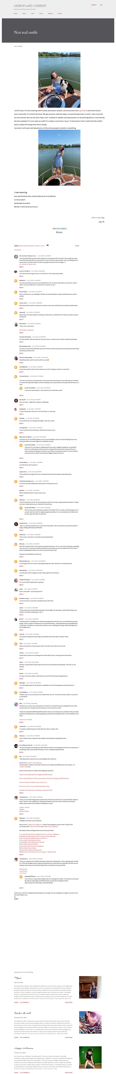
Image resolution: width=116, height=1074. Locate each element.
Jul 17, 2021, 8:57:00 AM (36, 692)
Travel (41, 13)
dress (26, 245)
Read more (68, 1002)
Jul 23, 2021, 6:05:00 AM (29, 756)
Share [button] (77, 245)
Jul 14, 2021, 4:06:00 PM (39, 437)
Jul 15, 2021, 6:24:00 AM (33, 500)
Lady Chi (21, 634)
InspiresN (22, 312)
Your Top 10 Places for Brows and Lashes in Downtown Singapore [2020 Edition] (44, 778)
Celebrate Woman (24, 579)
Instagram (30, 330)
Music (18, 978)
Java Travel (22, 873)
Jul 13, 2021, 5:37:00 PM (33, 312)
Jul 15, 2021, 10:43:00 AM (38, 561)
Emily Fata (22, 534)
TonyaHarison (23, 797)
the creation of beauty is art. (27, 256)
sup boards (83, 110)
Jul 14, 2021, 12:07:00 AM (41, 357)
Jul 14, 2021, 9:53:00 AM (33, 399)
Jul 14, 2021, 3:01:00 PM (32, 418)
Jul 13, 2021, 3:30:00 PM (35, 303)
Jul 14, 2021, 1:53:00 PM (34, 409)
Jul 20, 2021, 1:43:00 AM (40, 745)
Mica (20, 703)
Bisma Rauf (22, 323)
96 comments (24, 1002)
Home (15, 13)
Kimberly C (22, 280)
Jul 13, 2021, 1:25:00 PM (35, 291)
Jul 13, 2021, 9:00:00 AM (38, 271)
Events (60, 13)
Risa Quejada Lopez (25, 346)
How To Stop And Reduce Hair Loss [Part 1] (33, 782)
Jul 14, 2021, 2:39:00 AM (35, 367)
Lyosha (37, 245)
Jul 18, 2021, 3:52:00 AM (30, 703)
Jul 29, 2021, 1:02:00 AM (33, 818)
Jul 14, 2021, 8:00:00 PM (34, 471)
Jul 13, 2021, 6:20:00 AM (44, 256)
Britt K (21, 619)
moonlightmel (23, 367)
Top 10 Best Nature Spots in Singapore (32, 846)
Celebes (21, 809)
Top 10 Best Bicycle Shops (28, 848)
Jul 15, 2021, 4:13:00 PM (38, 579)
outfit (42, 245)
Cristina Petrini (23, 376)
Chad (20, 643)
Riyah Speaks (23, 570)
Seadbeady (22, 409)
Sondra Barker (23, 462)
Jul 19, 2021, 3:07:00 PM (33, 736)
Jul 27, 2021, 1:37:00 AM (36, 797)
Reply (21, 267)
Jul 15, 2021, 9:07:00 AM (43, 507)
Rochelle (21, 418)
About (24, 13)
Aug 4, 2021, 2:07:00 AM (36, 858)
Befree (21, 245)
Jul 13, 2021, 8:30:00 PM (39, 337)
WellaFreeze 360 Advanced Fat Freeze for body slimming (37, 836)
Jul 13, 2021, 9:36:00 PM (39, 346)
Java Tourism (23, 871)
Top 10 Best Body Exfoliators (29, 844)
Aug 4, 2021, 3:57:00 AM (44, 876)
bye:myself (22, 399)
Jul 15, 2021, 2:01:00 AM (43, 445)
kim (20, 756)
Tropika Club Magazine (34, 763)
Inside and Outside (30, 6)
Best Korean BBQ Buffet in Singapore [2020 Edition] (36, 774)
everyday (31, 245)
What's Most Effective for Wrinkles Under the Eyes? (36, 790)
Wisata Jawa (23, 869)
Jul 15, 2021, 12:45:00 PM (35, 570)
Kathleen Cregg (24, 598)
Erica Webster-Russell (25, 745)
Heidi (21, 589)
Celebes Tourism (24, 807)
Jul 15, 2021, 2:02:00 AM (43, 388)
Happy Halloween (23, 1048)
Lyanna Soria (23, 471)
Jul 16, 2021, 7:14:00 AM (30, 643)
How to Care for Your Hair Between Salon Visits (34, 786)
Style (32, 13)
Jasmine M (22, 726)
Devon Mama (23, 291)
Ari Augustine (23, 427)
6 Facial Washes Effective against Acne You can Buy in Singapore (39, 834)
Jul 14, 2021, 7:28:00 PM (36, 462)
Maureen (22, 544)
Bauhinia (21, 490)
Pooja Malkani (23, 692)
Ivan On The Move (24, 271)
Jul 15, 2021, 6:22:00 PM (30, 589)
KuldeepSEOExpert (30, 876)
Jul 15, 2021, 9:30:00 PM (36, 598)
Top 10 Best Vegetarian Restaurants (31, 850)
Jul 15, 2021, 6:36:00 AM (35, 523)
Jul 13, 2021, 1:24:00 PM (33, 280)
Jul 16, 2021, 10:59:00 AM (31, 662)
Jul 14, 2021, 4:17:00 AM (36, 376)
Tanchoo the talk (22, 1013)
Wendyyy (22, 818)
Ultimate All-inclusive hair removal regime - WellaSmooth (38, 852)
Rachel (21, 673)
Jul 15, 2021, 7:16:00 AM (33, 534)
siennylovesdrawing (25, 337)
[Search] (93, 5)
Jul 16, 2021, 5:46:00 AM (31, 607)
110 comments (25, 1037)
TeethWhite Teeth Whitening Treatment (32, 842)
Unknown (22, 500)
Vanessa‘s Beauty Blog (25, 357)
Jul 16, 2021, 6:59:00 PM (31, 673)
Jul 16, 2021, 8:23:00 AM (32, 653)
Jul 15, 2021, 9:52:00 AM (32, 544)
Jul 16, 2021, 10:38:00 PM (34, 683)
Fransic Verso (23, 303)
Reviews (50, 13)
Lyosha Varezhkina (30, 388)
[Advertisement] (27, 950)
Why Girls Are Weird (25, 437)
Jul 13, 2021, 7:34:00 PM (34, 323)
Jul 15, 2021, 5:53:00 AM (32, 490)
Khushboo (22, 683)
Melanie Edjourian (24, 561)
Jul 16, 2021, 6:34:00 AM (32, 619)
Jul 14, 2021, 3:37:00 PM (35, 427)
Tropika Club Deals (35, 826)
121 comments (25, 1072)
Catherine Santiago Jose (26, 481)
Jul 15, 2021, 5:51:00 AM (42, 481)
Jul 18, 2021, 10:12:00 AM (34, 726)
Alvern (21, 662)
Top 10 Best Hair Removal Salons (30, 840)
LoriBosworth (23, 523)
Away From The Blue (25, 719)
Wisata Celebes (24, 811)
